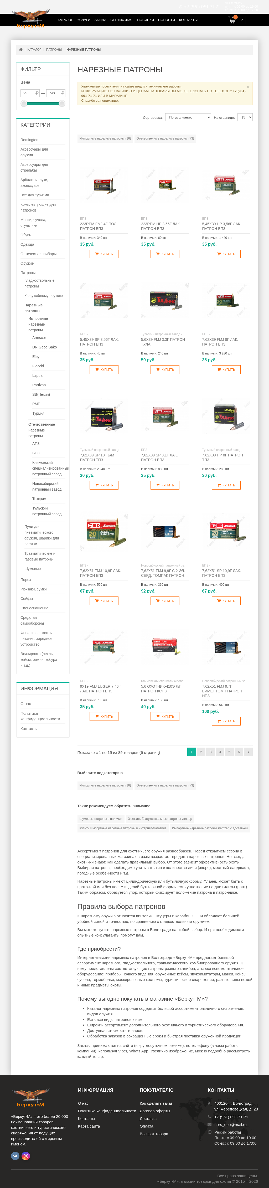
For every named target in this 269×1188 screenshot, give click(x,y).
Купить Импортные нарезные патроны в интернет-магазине (123, 828)
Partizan (39, 385)
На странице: (224, 118)
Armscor (39, 338)
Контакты (188, 20)
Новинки (145, 20)
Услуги (83, 20)
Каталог (65, 20)
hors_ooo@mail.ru (230, 1124)
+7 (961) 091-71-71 (202, 6)
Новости (166, 20)
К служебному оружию (43, 296)
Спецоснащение (34, 608)
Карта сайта (89, 1126)
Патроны (27, 273)
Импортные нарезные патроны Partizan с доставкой (210, 828)
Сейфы (26, 598)
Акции (100, 20)
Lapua (37, 375)
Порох (25, 580)
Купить (104, 254)
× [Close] (248, 87)
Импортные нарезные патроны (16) (105, 138)
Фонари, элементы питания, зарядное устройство (36, 638)
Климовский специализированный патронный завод (50, 468)
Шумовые (32, 569)
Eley (35, 356)
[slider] (23, 103)
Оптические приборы (38, 254)
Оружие (27, 263)
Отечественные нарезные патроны (41, 430)
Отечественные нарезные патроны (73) (165, 138)
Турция (38, 413)
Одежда (27, 244)
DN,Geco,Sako (44, 347)
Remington (29, 140)
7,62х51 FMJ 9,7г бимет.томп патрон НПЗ (222, 691)
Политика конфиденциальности (40, 716)
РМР (36, 404)
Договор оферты (155, 1111)
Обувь (25, 235)
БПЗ (36, 453)
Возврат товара (154, 1134)
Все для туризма (34, 195)
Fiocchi (38, 366)
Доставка (148, 1118)
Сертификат (121, 20)
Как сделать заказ (156, 1103)
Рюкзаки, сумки (33, 589)
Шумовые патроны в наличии (101, 819)
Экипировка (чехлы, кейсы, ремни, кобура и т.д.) (38, 659)
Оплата (146, 1126)
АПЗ (36, 443)
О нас (25, 703)
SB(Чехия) (41, 394)
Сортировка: (153, 118)
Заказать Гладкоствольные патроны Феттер (160, 819)
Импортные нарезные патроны (38, 324)
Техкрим (39, 499)
